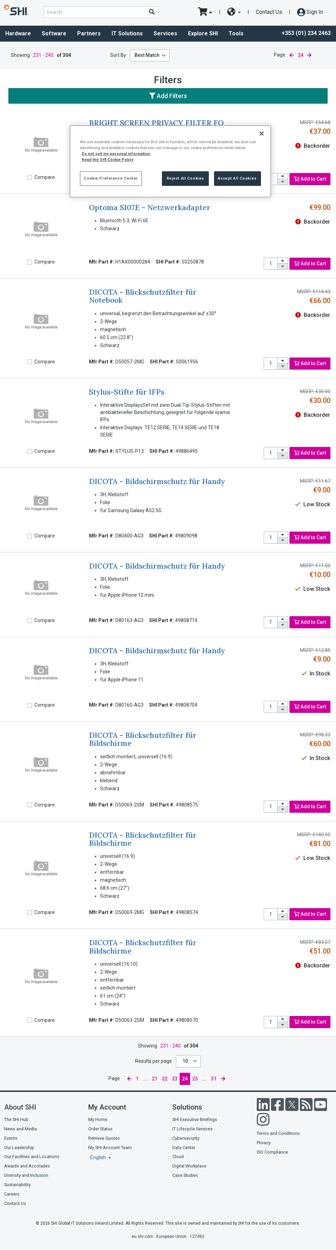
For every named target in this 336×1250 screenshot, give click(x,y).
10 (185, 1061)
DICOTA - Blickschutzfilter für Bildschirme (142, 739)
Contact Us (269, 12)
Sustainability (17, 1184)
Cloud (178, 1156)
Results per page (153, 1061)
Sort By (118, 55)
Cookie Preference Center (111, 178)
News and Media (20, 1128)
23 (175, 1078)
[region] (170, 161)
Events (10, 1138)
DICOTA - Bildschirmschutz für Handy (157, 481)
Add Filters (168, 96)
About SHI (20, 1107)
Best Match (146, 55)
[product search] (101, 12)
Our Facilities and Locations (31, 1156)
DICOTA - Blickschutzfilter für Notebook (142, 296)
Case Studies (185, 1175)
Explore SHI (203, 33)
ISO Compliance (272, 1152)
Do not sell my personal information (116, 153)
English (98, 1157)
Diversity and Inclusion (26, 1175)
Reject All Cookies (185, 178)
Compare (44, 177)
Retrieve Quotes (104, 1138)
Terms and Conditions (278, 1133)
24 (185, 1078)
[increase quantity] (283, 176)
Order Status (100, 1128)
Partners (89, 33)
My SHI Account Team (110, 1147)
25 (195, 1078)
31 (213, 1078)
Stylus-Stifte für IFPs (126, 392)
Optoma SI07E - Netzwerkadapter (149, 207)
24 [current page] (300, 55)
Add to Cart (310, 179)
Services (165, 33)
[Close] (261, 133)
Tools (236, 33)
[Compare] (29, 177)
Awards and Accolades (27, 1166)
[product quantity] (271, 264)
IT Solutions (127, 33)
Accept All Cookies (237, 178)
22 (164, 1078)
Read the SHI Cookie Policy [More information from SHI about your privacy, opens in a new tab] (107, 159)
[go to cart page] (205, 12)
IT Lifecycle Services (192, 1128)
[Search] (151, 12)
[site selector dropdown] (234, 12)
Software (54, 33)
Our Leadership (19, 1147)
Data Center (183, 1147)
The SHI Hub (16, 1119)
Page (279, 55)
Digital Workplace (189, 1166)
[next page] (309, 55)
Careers (11, 1194)
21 (154, 1078)
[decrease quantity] (283, 182)
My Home (97, 1119)
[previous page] (291, 55)
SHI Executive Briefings (194, 1119)
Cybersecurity (185, 1138)
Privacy (264, 1142)
